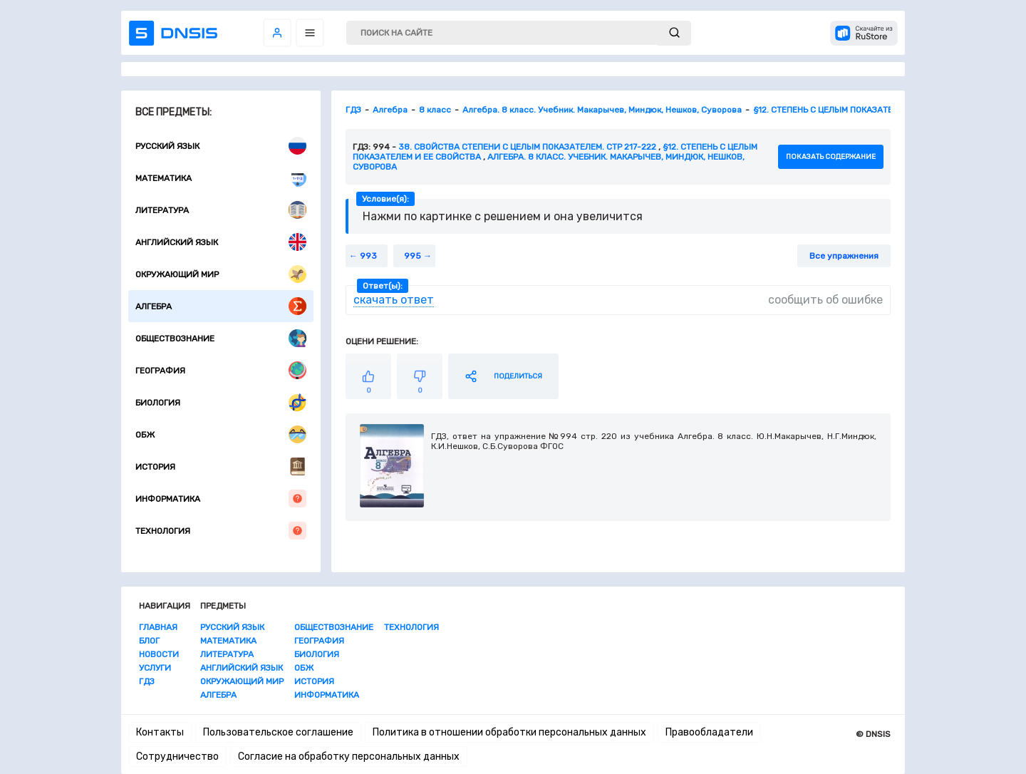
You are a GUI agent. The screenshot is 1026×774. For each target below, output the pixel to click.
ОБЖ (220, 434)
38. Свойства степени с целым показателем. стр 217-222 (527, 147)
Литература (220, 210)
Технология (220, 531)
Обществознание (220, 338)
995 (412, 256)
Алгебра (220, 306)
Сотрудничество (177, 756)
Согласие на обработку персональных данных (349, 756)
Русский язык (220, 146)
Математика (220, 178)
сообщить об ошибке (825, 299)
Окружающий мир (220, 274)
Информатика (220, 498)
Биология (220, 402)
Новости (159, 654)
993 (368, 256)
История (220, 466)
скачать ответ (393, 299)
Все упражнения (844, 256)
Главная (158, 627)
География (220, 370)
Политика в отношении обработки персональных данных (509, 732)
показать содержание (831, 157)
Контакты (160, 732)
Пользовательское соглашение (278, 732)
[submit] (674, 33)
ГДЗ (147, 681)
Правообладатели (709, 732)
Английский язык (220, 242)
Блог (149, 641)
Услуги (155, 668)
